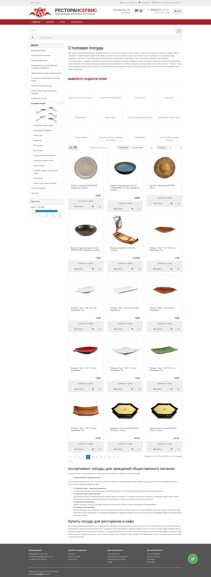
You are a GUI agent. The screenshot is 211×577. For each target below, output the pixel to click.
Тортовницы (139, 137)
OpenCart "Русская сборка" (48, 572)
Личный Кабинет (153, 554)
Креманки (169, 98)
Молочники (110, 117)
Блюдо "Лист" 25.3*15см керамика (162, 309)
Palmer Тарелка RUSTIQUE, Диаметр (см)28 (84, 186)
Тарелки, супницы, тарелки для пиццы (110, 138)
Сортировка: (123, 148)
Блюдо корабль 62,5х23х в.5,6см (122, 249)
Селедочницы (81, 137)
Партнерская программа (117, 559)
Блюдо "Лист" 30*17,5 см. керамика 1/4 (123, 369)
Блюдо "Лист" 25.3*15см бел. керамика (125, 309)
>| (70, 461)
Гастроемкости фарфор (110, 98)
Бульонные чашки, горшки (81, 98)
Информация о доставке (38, 554)
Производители (113, 554)
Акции (110, 562)
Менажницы (80, 117)
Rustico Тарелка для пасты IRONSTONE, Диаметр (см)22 (85, 249)
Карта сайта (73, 559)
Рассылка (151, 562)
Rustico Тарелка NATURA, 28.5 (162, 186)
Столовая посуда (46, 37)
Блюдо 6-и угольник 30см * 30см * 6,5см (163, 429)
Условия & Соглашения (38, 559)
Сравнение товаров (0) (98, 148)
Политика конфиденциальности (41, 557)
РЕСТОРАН (76, 10)
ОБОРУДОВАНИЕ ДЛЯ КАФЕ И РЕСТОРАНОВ (75, 14)
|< (70, 457)
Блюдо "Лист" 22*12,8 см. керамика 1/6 (162, 249)
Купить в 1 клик (86, 201)
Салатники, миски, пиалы (169, 117)
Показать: (162, 148)
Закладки (150, 559)
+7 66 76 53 (158, 10)
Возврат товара (74, 557)
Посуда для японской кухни (140, 117)
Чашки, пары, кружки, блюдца (169, 138)
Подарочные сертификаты (118, 557)
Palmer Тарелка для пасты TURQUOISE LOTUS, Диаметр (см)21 (124, 187)
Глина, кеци (140, 98)
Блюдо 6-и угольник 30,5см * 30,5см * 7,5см (125, 429)
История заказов (153, 557)
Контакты (71, 554)
